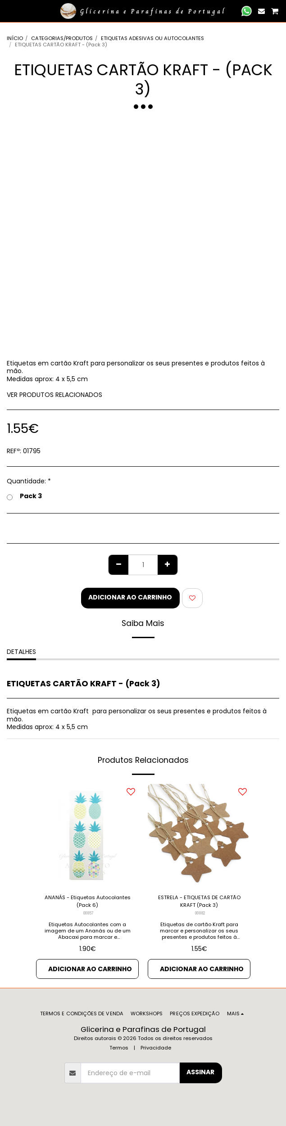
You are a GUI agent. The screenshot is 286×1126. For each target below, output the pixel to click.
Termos (118, 1047)
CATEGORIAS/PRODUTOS (62, 38)
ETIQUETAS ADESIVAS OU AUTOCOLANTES (152, 38)
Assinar (200, 1071)
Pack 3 (24, 496)
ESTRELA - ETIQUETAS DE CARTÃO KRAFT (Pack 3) (199, 901)
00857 (88, 913)
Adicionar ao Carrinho (130, 597)
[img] (87, 835)
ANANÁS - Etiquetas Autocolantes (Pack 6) (88, 901)
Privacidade (156, 1047)
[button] (10, 10)
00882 (200, 913)
